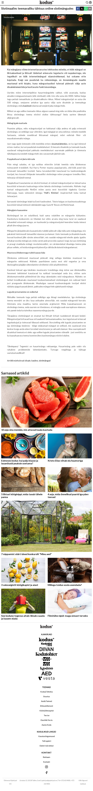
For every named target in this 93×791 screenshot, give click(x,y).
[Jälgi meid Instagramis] (46, 767)
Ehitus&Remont (46, 706)
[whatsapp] (86, 9)
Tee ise (46, 715)
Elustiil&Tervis (47, 720)
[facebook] (78, 9)
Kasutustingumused (46, 736)
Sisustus (46, 696)
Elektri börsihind (46, 746)
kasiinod (27, 106)
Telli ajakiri (46, 741)
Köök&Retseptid (46, 710)
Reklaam (46, 757)
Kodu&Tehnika (46, 691)
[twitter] (82, 9)
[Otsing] (87, 2)
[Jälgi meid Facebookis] (46, 772)
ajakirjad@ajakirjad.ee (49, 780)
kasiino (34, 360)
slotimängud (44, 360)
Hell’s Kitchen (51, 193)
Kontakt (46, 762)
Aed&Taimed (46, 701)
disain (28, 360)
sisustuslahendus (59, 144)
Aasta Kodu (46, 725)
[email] (90, 9)
